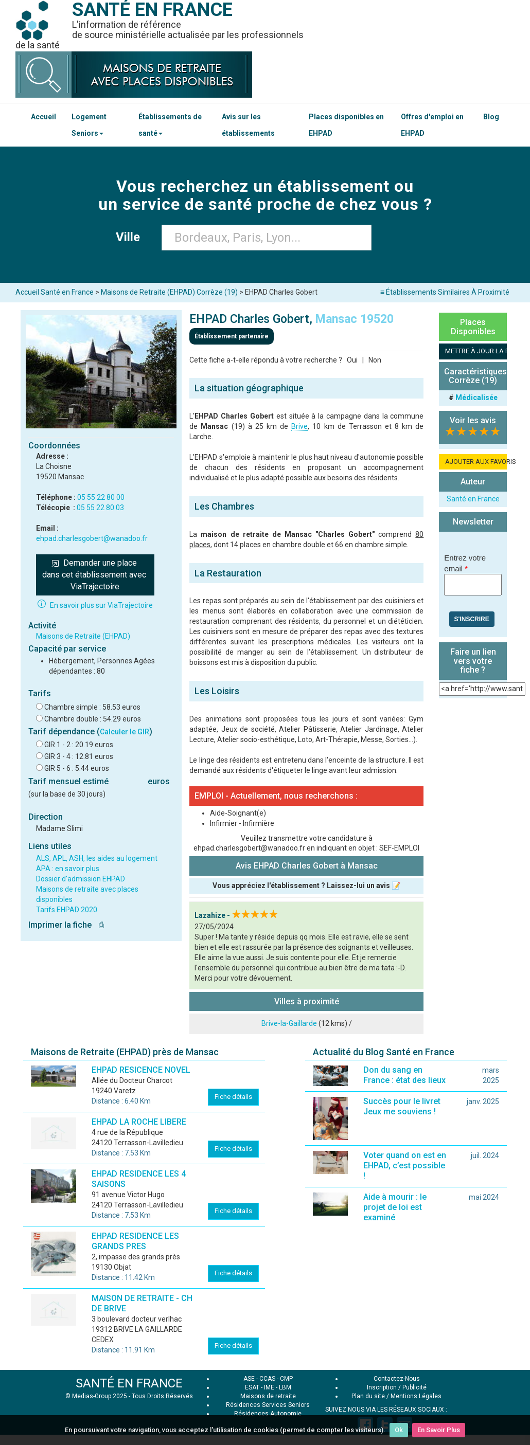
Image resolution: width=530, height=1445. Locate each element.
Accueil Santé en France (54, 292)
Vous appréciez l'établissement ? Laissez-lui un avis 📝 (306, 885)
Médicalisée (476, 397)
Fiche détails (233, 1096)
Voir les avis (473, 420)
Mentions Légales (416, 1396)
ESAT (252, 1387)
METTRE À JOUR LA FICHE (476, 351)
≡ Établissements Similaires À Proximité (444, 292)
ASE (249, 1378)
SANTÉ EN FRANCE (129, 1383)
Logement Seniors (89, 125)
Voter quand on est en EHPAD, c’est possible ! (404, 1165)
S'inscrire (471, 619)
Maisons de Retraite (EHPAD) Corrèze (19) (169, 292)
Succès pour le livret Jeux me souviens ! (401, 1106)
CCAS (267, 1378)
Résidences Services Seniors (268, 1404)
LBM (285, 1387)
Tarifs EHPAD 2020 (66, 910)
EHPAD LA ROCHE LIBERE (139, 1122)
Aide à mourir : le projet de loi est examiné (395, 1207)
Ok (399, 1430)
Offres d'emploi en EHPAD (432, 125)
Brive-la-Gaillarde (289, 1023)
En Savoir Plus (438, 1430)
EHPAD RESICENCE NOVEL (141, 1070)
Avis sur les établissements (248, 125)
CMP (286, 1378)
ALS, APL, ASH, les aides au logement (96, 858)
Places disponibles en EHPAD (346, 125)
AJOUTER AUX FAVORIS (476, 461)
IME (269, 1387)
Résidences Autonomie (268, 1413)
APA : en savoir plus (67, 868)
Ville (131, 237)
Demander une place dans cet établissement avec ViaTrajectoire (95, 574)
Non (374, 360)
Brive (299, 426)
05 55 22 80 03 (100, 507)
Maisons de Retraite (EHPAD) (83, 636)
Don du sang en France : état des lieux (404, 1075)
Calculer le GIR (124, 732)
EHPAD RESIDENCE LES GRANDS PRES (135, 1241)
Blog (491, 117)
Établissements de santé (170, 125)
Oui (352, 360)
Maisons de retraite (268, 1396)
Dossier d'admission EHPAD (80, 879)
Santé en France (473, 499)
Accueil (43, 117)
